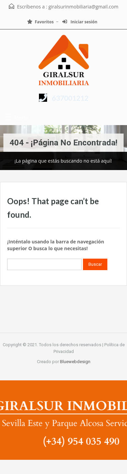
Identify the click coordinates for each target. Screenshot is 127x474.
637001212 (70, 98)
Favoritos (40, 22)
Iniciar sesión (79, 22)
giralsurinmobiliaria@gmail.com (83, 6)
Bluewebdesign (75, 361)
